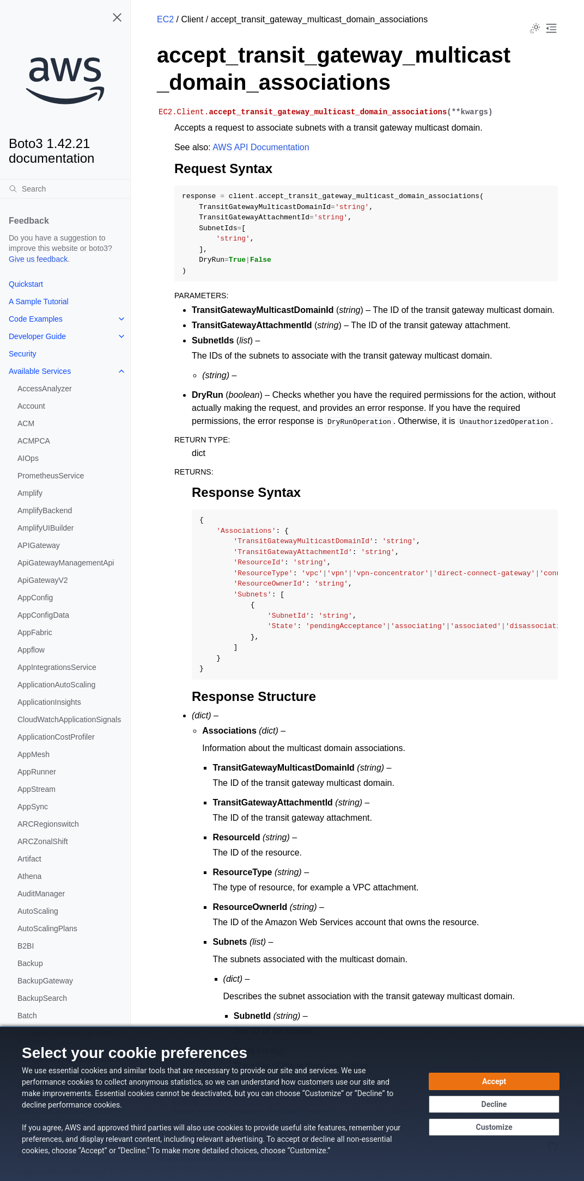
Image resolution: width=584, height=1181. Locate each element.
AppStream (36, 789)
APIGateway (38, 545)
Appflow (31, 649)
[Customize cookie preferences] (494, 1127)
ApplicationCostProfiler (56, 737)
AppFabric (34, 632)
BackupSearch (42, 998)
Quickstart (26, 284)
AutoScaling (37, 911)
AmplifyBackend (44, 510)
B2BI (25, 946)
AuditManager (41, 893)
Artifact (29, 858)
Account (31, 406)
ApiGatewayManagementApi (65, 562)
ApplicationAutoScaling (56, 684)
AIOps (28, 458)
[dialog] (292, 1103)
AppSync (32, 806)
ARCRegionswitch (48, 824)
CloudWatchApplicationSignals (69, 719)
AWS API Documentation (260, 147)
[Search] (65, 189)
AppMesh (33, 754)
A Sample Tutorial (39, 301)
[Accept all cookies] (494, 1081)
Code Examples (36, 319)
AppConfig (35, 597)
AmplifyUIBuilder (45, 528)
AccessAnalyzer (44, 388)
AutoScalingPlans (47, 928)
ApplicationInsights (49, 702)
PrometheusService (50, 475)
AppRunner (36, 771)
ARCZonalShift (42, 841)
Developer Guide (37, 336)
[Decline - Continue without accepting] (494, 1104)
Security (22, 353)
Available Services (40, 371)
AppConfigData (43, 615)
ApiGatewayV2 (42, 580)
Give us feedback (38, 259)
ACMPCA (33, 440)
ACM (25, 423)
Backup (30, 963)
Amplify (29, 493)
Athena (29, 876)
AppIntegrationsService (56, 667)
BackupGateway (45, 980)
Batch (27, 1015)
